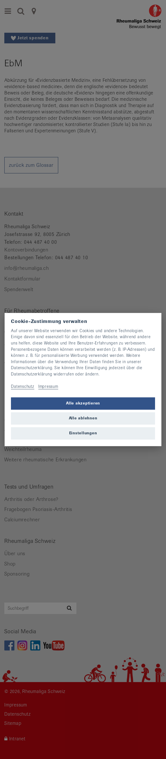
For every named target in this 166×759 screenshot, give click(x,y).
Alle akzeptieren (83, 403)
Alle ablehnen (83, 418)
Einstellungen (83, 433)
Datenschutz (22, 386)
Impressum (48, 386)
